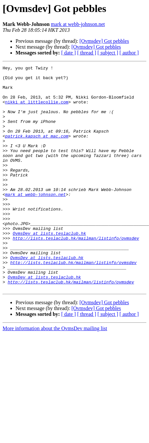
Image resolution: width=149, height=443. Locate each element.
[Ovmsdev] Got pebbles (104, 41)
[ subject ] (107, 52)
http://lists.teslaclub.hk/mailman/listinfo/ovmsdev (76, 273)
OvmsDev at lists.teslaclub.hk (49, 267)
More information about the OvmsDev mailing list (55, 373)
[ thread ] (86, 52)
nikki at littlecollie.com (36, 110)
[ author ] (129, 52)
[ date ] (68, 52)
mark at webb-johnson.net (78, 24)
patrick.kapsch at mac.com (36, 150)
